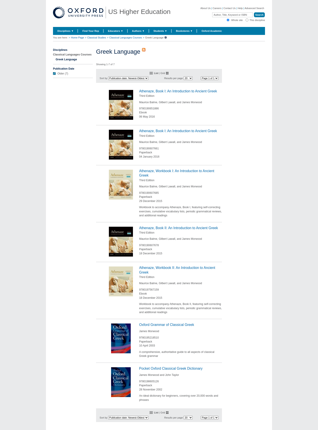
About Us (206, 8)
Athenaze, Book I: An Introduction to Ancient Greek (178, 91)
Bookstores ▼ (184, 31)
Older (60, 73)
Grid (162, 73)
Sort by (103, 78)
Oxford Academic (211, 31)
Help (240, 8)
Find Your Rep (90, 31)
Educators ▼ (115, 31)
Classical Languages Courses (125, 37)
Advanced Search (254, 8)
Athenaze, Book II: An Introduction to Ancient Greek (178, 228)
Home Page (77, 37)
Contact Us (229, 8)
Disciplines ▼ (65, 31)
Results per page (173, 78)
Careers (217, 8)
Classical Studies (96, 37)
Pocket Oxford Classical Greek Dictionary (171, 368)
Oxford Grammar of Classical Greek (166, 325)
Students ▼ (160, 31)
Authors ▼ (138, 31)
